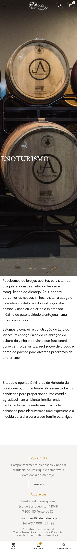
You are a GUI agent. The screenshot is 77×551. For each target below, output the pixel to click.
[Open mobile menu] (4, 5)
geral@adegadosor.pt (43, 518)
